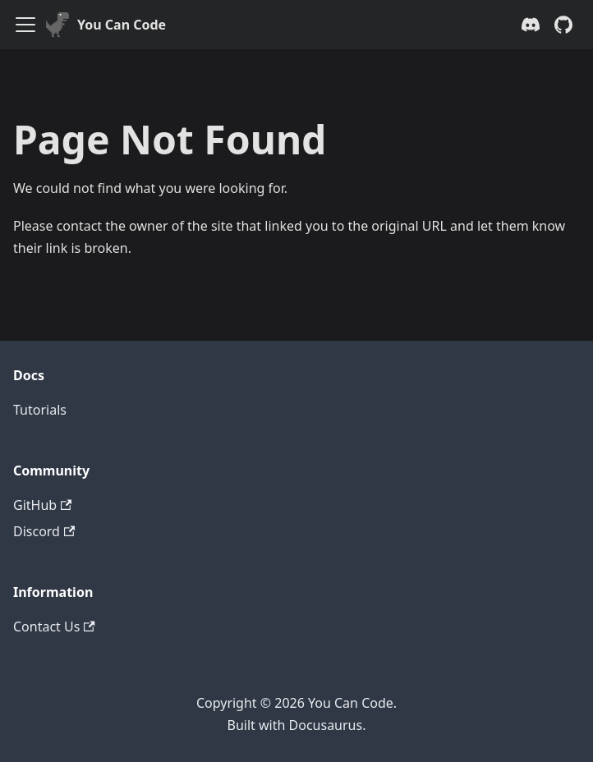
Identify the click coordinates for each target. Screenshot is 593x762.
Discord (44, 531)
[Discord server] (530, 25)
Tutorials (40, 410)
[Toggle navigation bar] (25, 24)
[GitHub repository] (563, 25)
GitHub (42, 505)
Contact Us (54, 626)
